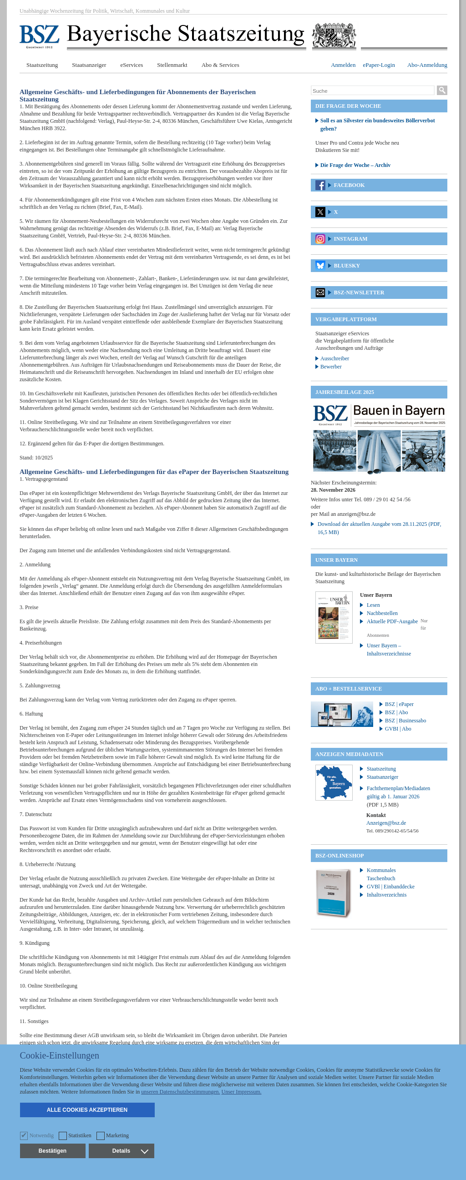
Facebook (349, 185)
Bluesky (347, 265)
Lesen (373, 605)
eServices (131, 64)
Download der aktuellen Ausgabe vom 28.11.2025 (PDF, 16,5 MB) (379, 528)
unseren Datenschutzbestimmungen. (180, 1092)
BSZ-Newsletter (359, 292)
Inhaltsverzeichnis (386, 895)
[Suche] (373, 91)
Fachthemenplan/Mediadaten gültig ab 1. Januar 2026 (398, 796)
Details (130, 1151)
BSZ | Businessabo (405, 720)
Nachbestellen (382, 613)
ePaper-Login (379, 64)
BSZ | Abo (396, 712)
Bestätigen (52, 1151)
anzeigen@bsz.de (356, 514)
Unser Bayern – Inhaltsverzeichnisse (389, 649)
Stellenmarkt (172, 64)
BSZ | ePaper (399, 704)
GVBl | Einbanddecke (391, 886)
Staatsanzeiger (89, 64)
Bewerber (331, 366)
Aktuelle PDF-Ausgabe (392, 621)
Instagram (351, 239)
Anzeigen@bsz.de (386, 823)
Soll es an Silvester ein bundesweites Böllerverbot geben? (377, 124)
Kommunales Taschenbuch (381, 874)
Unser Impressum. (242, 1092)
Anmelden (343, 64)
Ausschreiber (334, 358)
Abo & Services (220, 64)
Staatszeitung (42, 64)
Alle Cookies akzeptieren (87, 1110)
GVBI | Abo (398, 729)
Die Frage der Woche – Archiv (355, 165)
